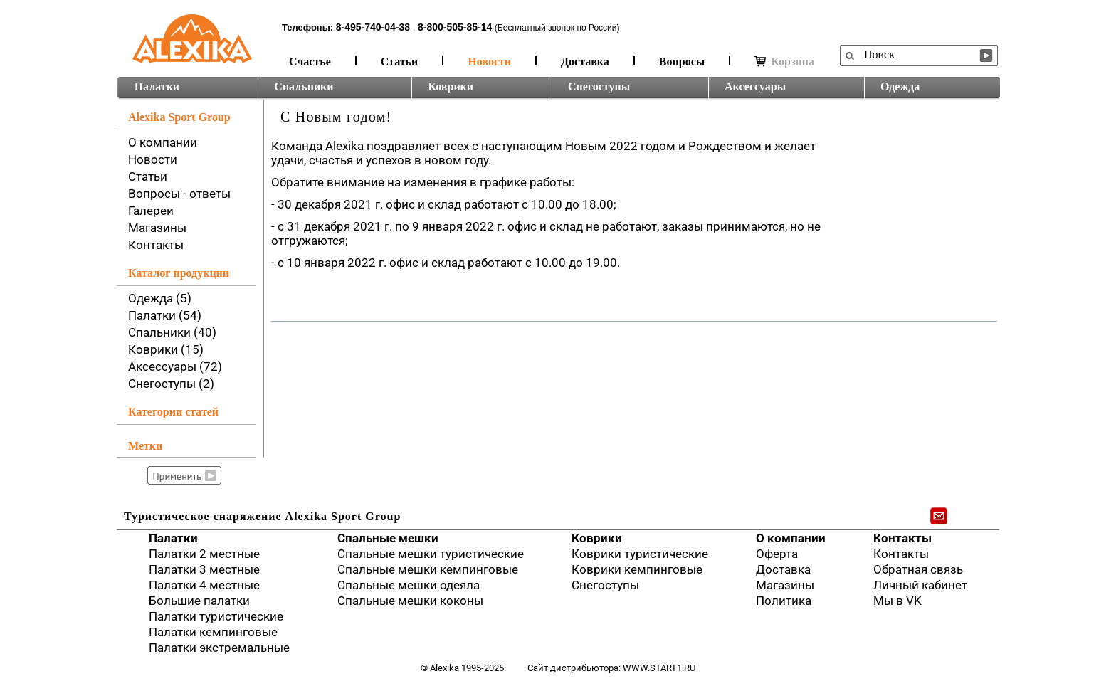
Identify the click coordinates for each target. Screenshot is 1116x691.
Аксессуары (755, 86)
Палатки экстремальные (219, 647)
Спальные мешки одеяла (408, 585)
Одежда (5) (159, 298)
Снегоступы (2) (171, 383)
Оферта (777, 554)
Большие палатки (199, 601)
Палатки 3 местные (204, 569)
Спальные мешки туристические (430, 554)
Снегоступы (599, 86)
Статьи (399, 62)
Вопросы (682, 62)
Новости (489, 62)
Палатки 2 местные (204, 554)
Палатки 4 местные (204, 585)
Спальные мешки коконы (410, 601)
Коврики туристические (640, 554)
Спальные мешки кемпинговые (427, 569)
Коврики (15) (166, 349)
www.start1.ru (659, 668)
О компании (162, 142)
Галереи (151, 211)
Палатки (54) (164, 315)
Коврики (450, 86)
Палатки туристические (216, 616)
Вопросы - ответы (179, 193)
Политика (783, 601)
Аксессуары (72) (175, 366)
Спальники (303, 86)
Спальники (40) (172, 332)
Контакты (156, 245)
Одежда (900, 86)
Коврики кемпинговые (637, 569)
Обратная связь (918, 569)
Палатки (157, 86)
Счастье (310, 62)
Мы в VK (897, 601)
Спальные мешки (387, 538)
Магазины (157, 228)
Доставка (585, 62)
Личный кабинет (920, 585)
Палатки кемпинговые (213, 632)
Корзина (784, 62)
